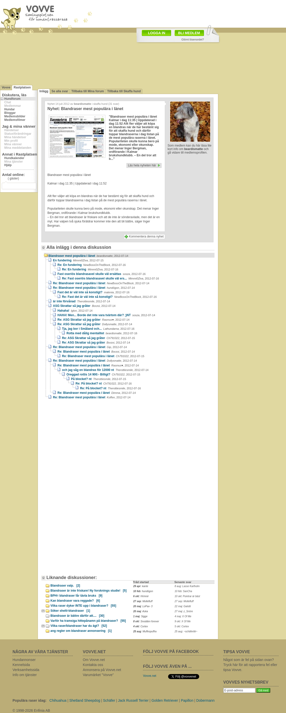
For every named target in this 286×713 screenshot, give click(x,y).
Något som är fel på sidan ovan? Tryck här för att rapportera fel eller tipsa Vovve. (250, 665)
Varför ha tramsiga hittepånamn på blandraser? (88, 621)
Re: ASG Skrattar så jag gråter (93, 319)
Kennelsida (21, 665)
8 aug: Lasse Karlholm (187, 586)
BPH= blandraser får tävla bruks (76, 595)
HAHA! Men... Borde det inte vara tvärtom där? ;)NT (106, 315)
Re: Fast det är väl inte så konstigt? (109, 297)
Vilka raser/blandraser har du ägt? (78, 626)
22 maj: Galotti (183, 606)
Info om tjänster (25, 675)
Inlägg (43, 91)
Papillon (187, 700)
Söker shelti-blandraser (70, 610)
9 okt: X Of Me (183, 621)
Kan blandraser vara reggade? (75, 600)
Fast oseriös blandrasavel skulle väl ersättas (101, 274)
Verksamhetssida (26, 670)
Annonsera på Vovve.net (102, 670)
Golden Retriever (165, 700)
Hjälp (8, 165)
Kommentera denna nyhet (146, 236)
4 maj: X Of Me (183, 616)
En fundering (78, 260)
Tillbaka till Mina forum (87, 91)
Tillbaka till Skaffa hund (124, 91)
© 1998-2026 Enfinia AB (31, 710)
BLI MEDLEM (189, 33)
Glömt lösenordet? (192, 39)
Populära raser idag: (29, 700)
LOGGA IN (156, 33)
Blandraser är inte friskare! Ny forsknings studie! (88, 590)
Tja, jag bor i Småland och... (98, 328)
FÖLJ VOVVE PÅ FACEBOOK (171, 651)
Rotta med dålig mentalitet (101, 333)
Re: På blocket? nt (104, 383)
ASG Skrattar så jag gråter (84, 306)
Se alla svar (59, 91)
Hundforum (12, 99)
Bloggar (10, 113)
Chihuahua (57, 700)
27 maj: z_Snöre (184, 611)
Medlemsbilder (14, 116)
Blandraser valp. (65, 585)
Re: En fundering (91, 265)
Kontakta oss (93, 665)
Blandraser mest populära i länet (88, 256)
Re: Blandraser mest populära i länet (101, 283)
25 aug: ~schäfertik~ (186, 631)
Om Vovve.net (94, 660)
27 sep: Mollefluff (184, 601)
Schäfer (109, 700)
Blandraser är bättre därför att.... (77, 615)
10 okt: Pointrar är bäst (187, 596)
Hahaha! (75, 310)
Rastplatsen (22, 87)
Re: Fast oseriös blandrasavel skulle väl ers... (110, 278)
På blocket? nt (98, 379)
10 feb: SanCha (183, 591)
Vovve (6, 87)
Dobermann (205, 700)
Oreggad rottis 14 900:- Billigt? (103, 374)
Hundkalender (14, 158)
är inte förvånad (81, 301)
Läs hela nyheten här (142, 165)
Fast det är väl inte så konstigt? (93, 292)
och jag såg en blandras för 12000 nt (105, 370)
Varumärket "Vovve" (98, 675)
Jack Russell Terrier (133, 700)
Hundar (9, 109)
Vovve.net (149, 676)
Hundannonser (24, 660)
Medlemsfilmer (14, 120)
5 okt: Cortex (182, 626)
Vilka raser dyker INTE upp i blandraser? (83, 605)
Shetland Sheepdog (84, 700)
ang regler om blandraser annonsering (81, 631)
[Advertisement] (124, 37)
